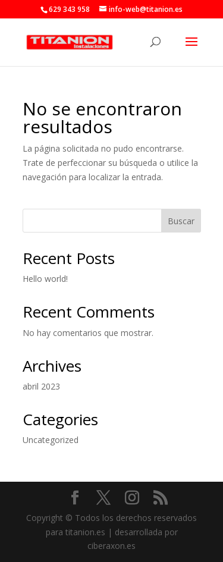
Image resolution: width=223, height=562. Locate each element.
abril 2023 (41, 386)
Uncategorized (50, 439)
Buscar (181, 221)
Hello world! (45, 278)
